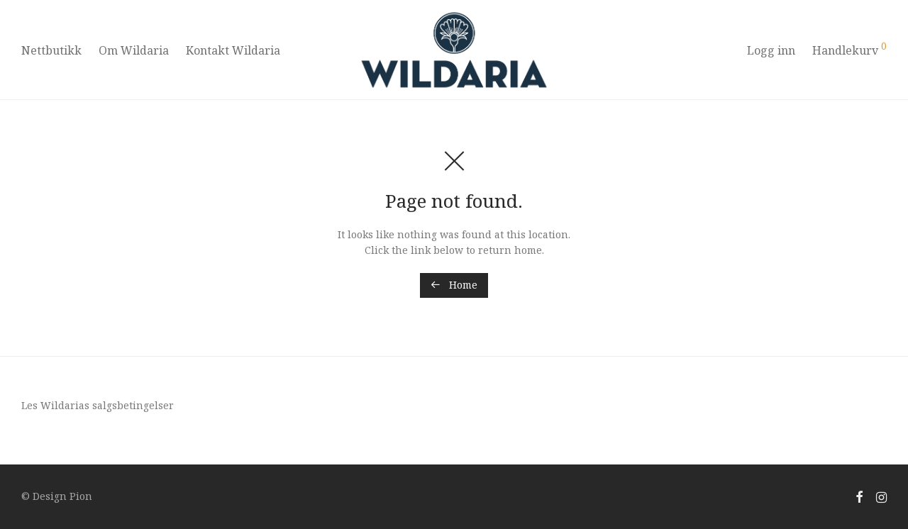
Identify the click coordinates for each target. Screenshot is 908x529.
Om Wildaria (134, 50)
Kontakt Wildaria (233, 50)
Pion (81, 496)
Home (454, 284)
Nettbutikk (51, 50)
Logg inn (771, 50)
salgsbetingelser (133, 405)
